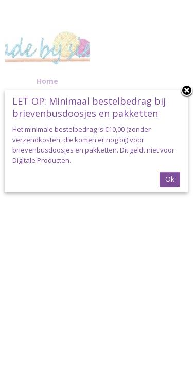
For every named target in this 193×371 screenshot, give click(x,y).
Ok (169, 179)
